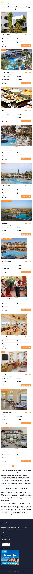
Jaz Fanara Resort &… (7, 450)
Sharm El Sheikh (8, 36)
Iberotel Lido (5, 223)
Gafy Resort (5, 374)
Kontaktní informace (5, 541)
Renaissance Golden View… (9, 412)
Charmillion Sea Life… (7, 261)
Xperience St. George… (7, 299)
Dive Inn (4, 110)
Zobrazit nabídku (26, 45)
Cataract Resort (6, 185)
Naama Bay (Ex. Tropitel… (8, 72)
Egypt (3, 36)
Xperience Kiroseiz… (7, 148)
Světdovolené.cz (5, 523)
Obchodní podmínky (5, 539)
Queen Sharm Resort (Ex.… (8, 336)
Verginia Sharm (6, 34)
